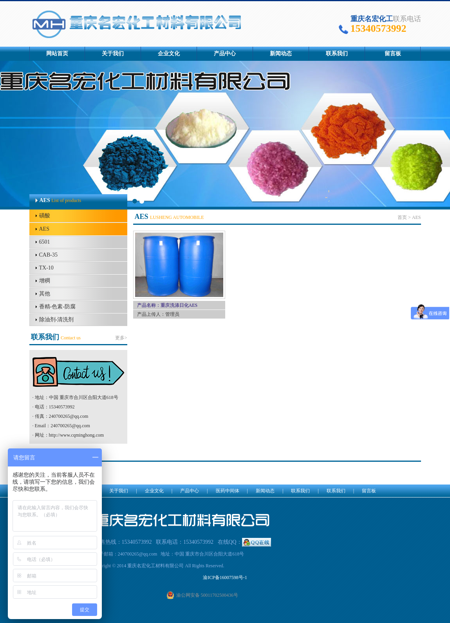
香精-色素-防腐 (57, 307)
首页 (402, 217)
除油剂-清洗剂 (56, 319)
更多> (121, 338)
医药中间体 (227, 491)
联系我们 (337, 53)
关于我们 (113, 53)
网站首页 (57, 53)
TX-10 (46, 268)
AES (44, 229)
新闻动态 (281, 53)
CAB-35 (48, 255)
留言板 (393, 53)
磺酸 (44, 216)
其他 (44, 294)
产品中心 (225, 53)
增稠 (44, 281)
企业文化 (169, 53)
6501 (44, 242)
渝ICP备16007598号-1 (225, 577)
